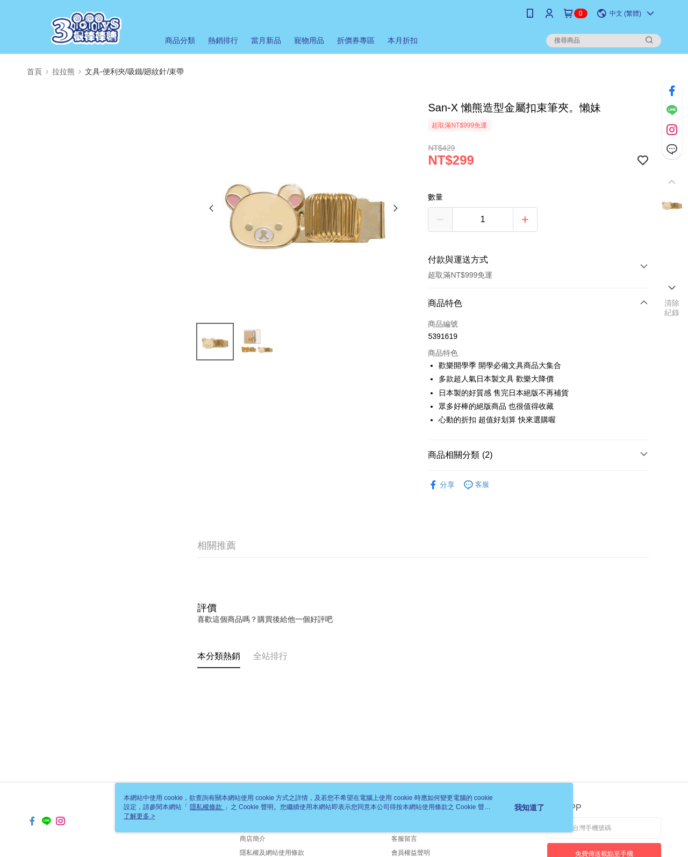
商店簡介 (253, 838)
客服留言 (404, 838)
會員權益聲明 (410, 852)
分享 (441, 485)
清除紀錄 (672, 308)
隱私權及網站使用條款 (272, 852)
